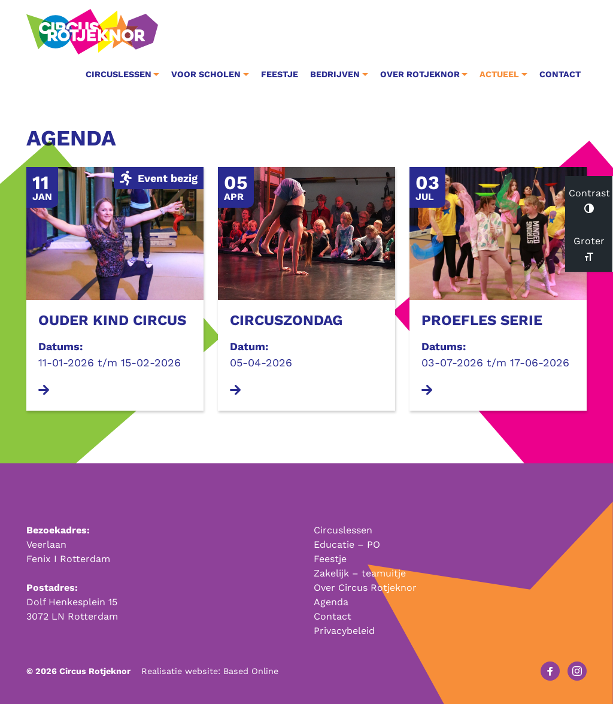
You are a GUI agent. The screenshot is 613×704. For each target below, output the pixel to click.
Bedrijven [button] (335, 74)
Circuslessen (343, 530)
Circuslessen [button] (118, 74)
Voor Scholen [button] (206, 74)
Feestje (279, 74)
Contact (560, 74)
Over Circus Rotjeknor (365, 587)
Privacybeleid (344, 630)
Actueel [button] (499, 74)
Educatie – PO (347, 544)
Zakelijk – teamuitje (360, 573)
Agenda (331, 602)
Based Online (250, 671)
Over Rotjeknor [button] (420, 74)
